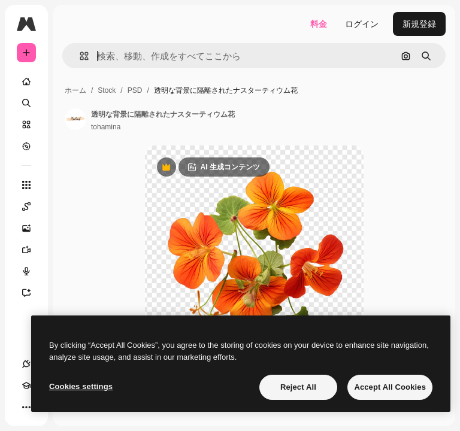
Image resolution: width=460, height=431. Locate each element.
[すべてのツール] (26, 185)
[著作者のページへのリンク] (75, 119)
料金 (318, 24)
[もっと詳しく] (26, 146)
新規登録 (419, 24)
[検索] (26, 103)
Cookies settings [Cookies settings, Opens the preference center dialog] (81, 386)
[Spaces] (32, 206)
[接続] (26, 364)
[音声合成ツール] (32, 271)
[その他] (26, 407)
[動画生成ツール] (32, 249)
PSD (135, 90)
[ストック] (26, 124)
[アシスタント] (32, 292)
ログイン (362, 24)
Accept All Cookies (390, 387)
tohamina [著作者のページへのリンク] (105, 127)
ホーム (75, 90)
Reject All (298, 387)
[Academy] (26, 385)
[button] (79, 55)
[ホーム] (26, 81)
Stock (107, 90)
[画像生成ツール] (32, 228)
